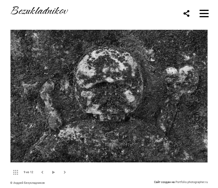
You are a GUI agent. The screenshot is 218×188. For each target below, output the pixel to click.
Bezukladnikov (38, 9)
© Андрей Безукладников (27, 183)
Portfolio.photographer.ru (191, 182)
